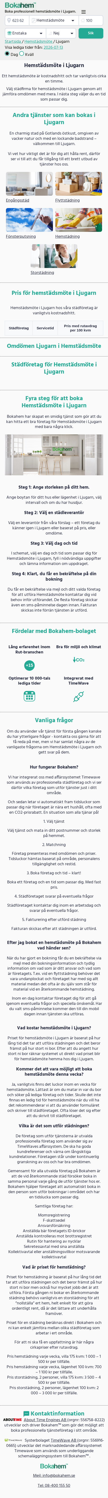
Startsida (13, 41)
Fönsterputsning (21, 236)
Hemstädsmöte (38, 41)
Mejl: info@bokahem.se (54, 1475)
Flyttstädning (67, 200)
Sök (91, 33)
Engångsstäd (17, 200)
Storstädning (42, 273)
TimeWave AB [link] (64, 1440)
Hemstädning (67, 236)
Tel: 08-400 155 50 (54, 1485)
